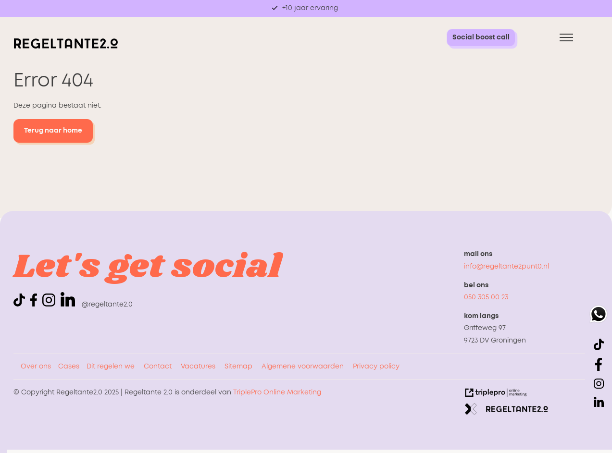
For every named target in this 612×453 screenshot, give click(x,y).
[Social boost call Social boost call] (481, 38)
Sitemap (238, 366)
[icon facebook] (35, 304)
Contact (158, 366)
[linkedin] (68, 299)
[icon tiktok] (20, 304)
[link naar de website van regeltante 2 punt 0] (506, 411)
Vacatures (198, 366)
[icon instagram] (50, 304)
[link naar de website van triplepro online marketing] (496, 395)
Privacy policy (376, 366)
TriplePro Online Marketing (277, 392)
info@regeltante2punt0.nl (506, 266)
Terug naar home (53, 130)
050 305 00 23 (486, 297)
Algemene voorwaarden (303, 366)
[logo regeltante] (65, 46)
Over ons (36, 366)
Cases (68, 366)
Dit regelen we (111, 366)
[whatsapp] (598, 316)
